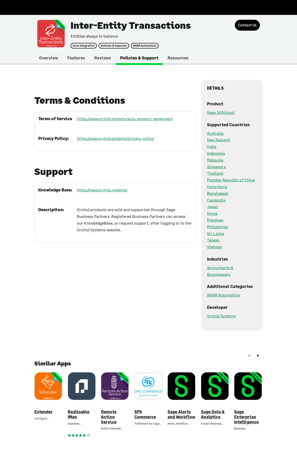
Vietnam (214, 246)
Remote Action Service (108, 416)
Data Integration (84, 45)
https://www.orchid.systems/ (102, 189)
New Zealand (218, 139)
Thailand (215, 173)
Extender (43, 411)
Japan (212, 206)
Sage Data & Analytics (213, 414)
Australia (215, 133)
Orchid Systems (221, 315)
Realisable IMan (78, 414)
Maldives (215, 220)
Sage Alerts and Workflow (181, 414)
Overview (48, 57)
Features (76, 57)
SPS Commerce (145, 414)
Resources (178, 57)
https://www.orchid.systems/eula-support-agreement (125, 118)
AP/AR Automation (144, 45)
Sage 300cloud (220, 112)
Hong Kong (217, 186)
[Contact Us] (247, 25)
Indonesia (216, 153)
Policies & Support (139, 57)
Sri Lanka (215, 233)
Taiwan (213, 239)
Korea (212, 213)
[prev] (249, 356)
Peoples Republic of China (231, 179)
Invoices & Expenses (114, 45)
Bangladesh (217, 193)
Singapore (216, 166)
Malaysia (215, 159)
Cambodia (216, 200)
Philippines (217, 226)
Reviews (102, 57)
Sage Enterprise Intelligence (246, 416)
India (211, 146)
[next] (258, 356)
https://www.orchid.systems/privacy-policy (115, 138)
